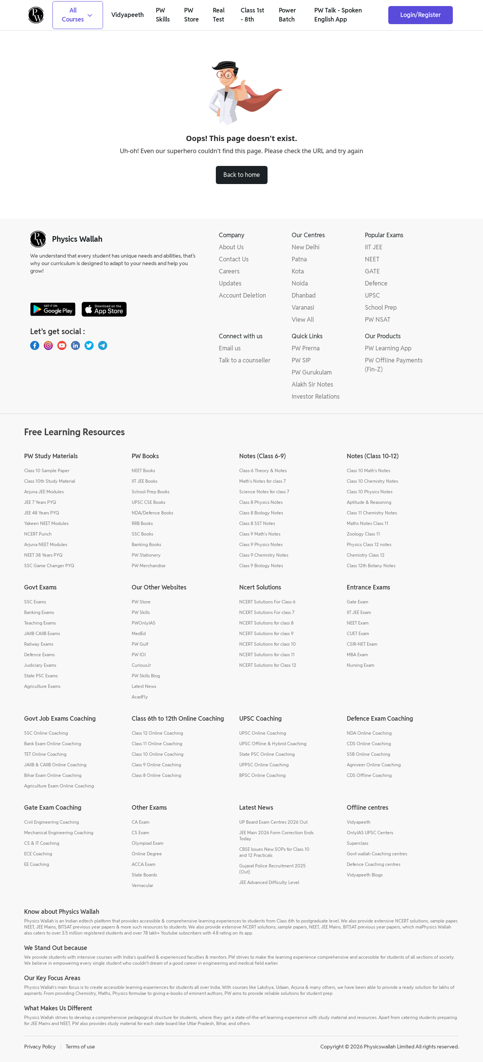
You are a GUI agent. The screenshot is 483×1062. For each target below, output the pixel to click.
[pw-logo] (38, 239)
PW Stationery (146, 555)
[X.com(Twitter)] (89, 345)
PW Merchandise (149, 565)
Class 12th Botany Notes (371, 565)
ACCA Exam (143, 864)
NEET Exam (358, 623)
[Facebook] (34, 345)
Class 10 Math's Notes (368, 470)
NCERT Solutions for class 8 (266, 623)
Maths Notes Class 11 (367, 523)
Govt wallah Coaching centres (377, 853)
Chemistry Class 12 (366, 555)
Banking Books (146, 544)
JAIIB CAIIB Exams (42, 633)
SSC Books (142, 534)
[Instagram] (48, 345)
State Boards (144, 875)
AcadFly (140, 697)
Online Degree (147, 853)
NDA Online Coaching (369, 733)
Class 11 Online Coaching (157, 743)
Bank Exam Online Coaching (52, 743)
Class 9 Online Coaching (156, 764)
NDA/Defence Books (152, 513)
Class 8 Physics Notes (261, 502)
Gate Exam (357, 602)
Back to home (241, 175)
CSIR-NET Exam (362, 644)
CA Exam (140, 822)
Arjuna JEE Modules (44, 491)
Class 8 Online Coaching (156, 775)
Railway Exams (38, 644)
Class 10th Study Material (49, 481)
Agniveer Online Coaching (374, 764)
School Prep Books (150, 491)
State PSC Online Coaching (267, 754)
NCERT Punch (38, 534)
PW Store (141, 602)
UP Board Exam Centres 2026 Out (273, 822)
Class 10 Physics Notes (369, 491)
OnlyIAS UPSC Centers (370, 832)
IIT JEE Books (144, 481)
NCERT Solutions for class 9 (266, 633)
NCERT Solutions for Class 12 (267, 665)
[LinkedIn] (75, 345)
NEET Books (143, 470)
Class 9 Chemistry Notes (263, 555)
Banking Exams (39, 612)
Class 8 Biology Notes (261, 513)
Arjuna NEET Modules (45, 544)
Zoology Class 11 (363, 534)
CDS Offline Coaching (369, 775)
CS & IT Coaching (41, 843)
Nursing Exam (360, 665)
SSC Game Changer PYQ (49, 565)
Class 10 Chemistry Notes (372, 481)
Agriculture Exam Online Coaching (59, 786)
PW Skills (141, 612)
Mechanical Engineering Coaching (58, 832)
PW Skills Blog (146, 675)
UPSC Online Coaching (262, 733)
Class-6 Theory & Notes (263, 470)
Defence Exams (39, 654)
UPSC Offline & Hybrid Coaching (272, 743)
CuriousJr (141, 665)
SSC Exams (35, 602)
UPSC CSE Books (148, 502)
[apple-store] (104, 309)
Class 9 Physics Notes (261, 544)
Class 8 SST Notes (257, 523)
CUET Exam (358, 633)
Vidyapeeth (359, 822)
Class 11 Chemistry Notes (372, 513)
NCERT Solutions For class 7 (266, 612)
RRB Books (142, 523)
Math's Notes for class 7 (262, 481)
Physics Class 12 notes (369, 544)
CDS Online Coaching (369, 743)
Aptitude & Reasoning (369, 502)
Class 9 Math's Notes (259, 534)
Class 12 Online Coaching (157, 733)
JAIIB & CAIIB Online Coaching (55, 764)
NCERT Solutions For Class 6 (267, 602)
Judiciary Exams (40, 665)
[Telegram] (102, 345)
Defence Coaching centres (373, 864)
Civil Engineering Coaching (51, 822)
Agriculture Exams (42, 686)
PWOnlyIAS (143, 623)
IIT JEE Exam (359, 612)
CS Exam (140, 832)
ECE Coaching (38, 853)
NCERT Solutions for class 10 (267, 644)
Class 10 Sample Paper (46, 470)
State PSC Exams (41, 675)
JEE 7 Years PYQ (40, 502)
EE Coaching (36, 864)
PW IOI (139, 654)
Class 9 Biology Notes (261, 565)
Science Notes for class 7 (264, 491)
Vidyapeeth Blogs (365, 875)
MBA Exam (357, 654)
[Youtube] (61, 345)
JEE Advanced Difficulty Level (269, 882)
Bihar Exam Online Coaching (53, 775)
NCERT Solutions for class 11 (267, 654)
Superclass (357, 843)
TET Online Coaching (45, 754)
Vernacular (142, 885)
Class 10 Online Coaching (157, 754)
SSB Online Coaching (368, 754)
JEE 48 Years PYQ (41, 513)
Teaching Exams (40, 623)
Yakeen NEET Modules (46, 523)
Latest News (144, 686)
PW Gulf (140, 644)
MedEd (139, 633)
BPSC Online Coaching (262, 775)
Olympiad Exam (147, 843)
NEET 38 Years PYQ (43, 555)
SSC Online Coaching (46, 733)
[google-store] (52, 309)
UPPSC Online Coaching (264, 764)
